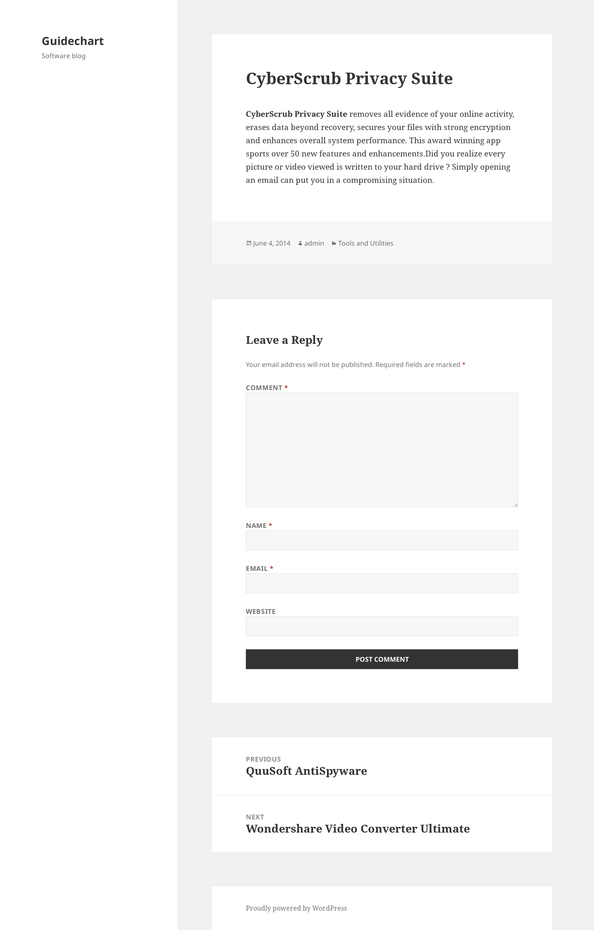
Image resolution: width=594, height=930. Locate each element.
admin (314, 243)
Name (259, 525)
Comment (267, 387)
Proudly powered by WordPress (296, 908)
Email (259, 568)
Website (261, 611)
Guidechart (73, 40)
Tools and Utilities (366, 243)
